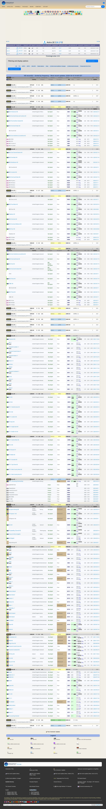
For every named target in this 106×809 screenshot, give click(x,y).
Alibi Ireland (12, 616)
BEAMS (31, 6)
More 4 (10, 388)
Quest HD (11, 685)
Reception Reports (34, 781)
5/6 (69, 85)
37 (39, 725)
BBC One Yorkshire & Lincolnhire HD (17, 135)
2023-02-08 (95, 209)
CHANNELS (17, 6)
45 (39, 107)
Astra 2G (21, 51)
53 (39, 319)
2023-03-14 (96, 121)
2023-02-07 (95, 204)
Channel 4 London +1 (14, 347)
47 (39, 190)
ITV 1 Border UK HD (13, 431)
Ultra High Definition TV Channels (62, 786)
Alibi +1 (10, 605)
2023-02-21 (96, 111)
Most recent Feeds (35, 793)
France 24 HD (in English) (14, 534)
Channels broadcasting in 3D (85, 786)
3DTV (28, 66)
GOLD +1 (11, 577)
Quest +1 (11, 712)
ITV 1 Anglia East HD (13, 426)
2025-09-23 (96, 690)
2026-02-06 (96, 705)
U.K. (42, 85)
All (16, 66)
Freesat (49, 264)
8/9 (69, 504)
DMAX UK (11, 677)
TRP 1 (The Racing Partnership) (16, 481)
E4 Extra (11, 364)
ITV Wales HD (12, 454)
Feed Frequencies (35, 792)
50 (39, 248)
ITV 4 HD (11, 412)
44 (39, 101)
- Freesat (82, 783)
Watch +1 (11, 586)
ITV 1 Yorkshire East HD (14, 407)
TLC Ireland (11, 702)
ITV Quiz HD (11, 421)
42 (39, 90)
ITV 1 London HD (13, 417)
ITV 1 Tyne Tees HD (13, 464)
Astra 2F (20, 53)
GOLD (10, 553)
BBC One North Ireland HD (15, 269)
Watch (10, 567)
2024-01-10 (96, 139)
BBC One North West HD (14, 126)
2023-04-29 (95, 643)
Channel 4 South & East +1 (15, 351)
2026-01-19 (96, 694)
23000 (67, 107)
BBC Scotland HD (13, 172)
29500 (67, 504)
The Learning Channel (14, 716)
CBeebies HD (12, 214)
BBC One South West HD (14, 177)
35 (39, 669)
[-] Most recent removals (73, 66)
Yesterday (11, 557)
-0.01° (60, 48)
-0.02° (60, 53)
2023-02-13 (95, 157)
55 (39, 330)
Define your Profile (34, 769)
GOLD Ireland (12, 613)
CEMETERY (38, 6)
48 (39, 196)
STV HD (10, 397)
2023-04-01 (95, 488)
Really (10, 672)
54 (39, 324)
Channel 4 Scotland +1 (14, 371)
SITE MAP (45, 6)
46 (39, 149)
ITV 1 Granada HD (13, 459)
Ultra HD (33, 66)
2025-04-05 (95, 484)
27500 (67, 393)
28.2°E (59, 42)
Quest (10, 680)
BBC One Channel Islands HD (15, 152)
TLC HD (10, 694)
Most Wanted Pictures (34, 786)
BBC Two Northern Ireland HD (16, 121)
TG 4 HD (11, 658)
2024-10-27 (96, 344)
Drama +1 (11, 598)
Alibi (10, 570)
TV (19, 66)
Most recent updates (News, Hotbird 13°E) (64, 773)
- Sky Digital (89, 781)
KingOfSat (98, 804)
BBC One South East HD (14, 259)
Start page (12, 764)
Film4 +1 (11, 379)
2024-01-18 (95, 237)
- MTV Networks (95, 781)
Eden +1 (11, 581)
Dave (10, 561)
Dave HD (11, 624)
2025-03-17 (96, 254)
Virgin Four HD (12, 643)
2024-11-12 (96, 348)
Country (34, 79)
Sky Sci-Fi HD (12, 661)
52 (39, 313)
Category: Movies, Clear (12, 794)
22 (39, 546)
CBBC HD (11, 283)
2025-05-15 (96, 624)
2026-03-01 (95, 397)
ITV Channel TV (12, 449)
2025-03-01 (96, 550)
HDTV (23, 66)
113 (39, 436)
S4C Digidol (11, 538)
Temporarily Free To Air (85, 66)
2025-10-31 (95, 481)
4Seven (10, 367)
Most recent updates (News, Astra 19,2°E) (88, 773)
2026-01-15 (96, 709)
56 (39, 335)
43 (39, 96)
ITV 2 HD (11, 445)
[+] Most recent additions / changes (57, 66)
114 (39, 393)
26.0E (98, 41)
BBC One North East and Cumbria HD (17, 116)
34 (39, 634)
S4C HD (10, 525)
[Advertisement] (53, 27)
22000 (67, 85)
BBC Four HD (12, 229)
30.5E (8, 41)
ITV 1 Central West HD (14, 440)
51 (39, 308)
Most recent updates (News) (12, 773)
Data (47, 66)
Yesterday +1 (12, 608)
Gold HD (11, 665)
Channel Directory (58, 781)
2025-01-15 (96, 685)
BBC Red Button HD (13, 162)
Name (10, 79)
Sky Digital (50, 111)
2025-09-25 (96, 702)
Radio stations (41, 66)
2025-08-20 (95, 661)
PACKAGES (25, 6)
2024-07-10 (96, 672)
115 (39, 479)
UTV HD (10, 402)
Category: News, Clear (12, 793)
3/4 (69, 107)
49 (39, 243)
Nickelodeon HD (12, 637)
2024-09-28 (96, 680)
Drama (10, 573)
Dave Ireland (12, 595)
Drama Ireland (12, 591)
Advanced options (92, 60)
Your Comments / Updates (54, 731)
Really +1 (11, 709)
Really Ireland (12, 705)
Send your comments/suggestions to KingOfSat (88, 769)
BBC (49, 262)
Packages (80, 781)
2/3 (69, 308)
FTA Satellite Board (35, 794)
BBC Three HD (12, 278)
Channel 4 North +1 (13, 355)
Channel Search (82, 778)
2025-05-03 (95, 440)
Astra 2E (20, 48)
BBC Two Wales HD (13, 204)
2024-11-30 (96, 339)
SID (69, 79)
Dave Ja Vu (11, 602)
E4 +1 (10, 342)
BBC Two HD (12, 264)
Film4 (10, 383)
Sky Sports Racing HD (14, 509)
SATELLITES (10, 6)
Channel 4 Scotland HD (14, 649)
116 (39, 504)
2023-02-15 (95, 167)
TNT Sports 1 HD (13, 513)
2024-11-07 (95, 640)
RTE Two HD (12, 654)
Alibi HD (11, 629)
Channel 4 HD (12, 339)
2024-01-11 (95, 180)
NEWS (3, 6)
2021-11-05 (95, 637)
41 (39, 85)
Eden (10, 548)
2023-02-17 (95, 152)
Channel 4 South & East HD (15, 646)
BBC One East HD (13, 219)
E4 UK (10, 376)
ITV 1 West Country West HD (15, 469)
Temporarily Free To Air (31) (61, 778)
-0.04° (60, 51)
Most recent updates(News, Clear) (35, 774)
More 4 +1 (11, 361)
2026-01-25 (96, 716)
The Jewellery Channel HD (15, 530)
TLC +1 (10, 698)
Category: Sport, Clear (12, 792)
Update (95, 79)
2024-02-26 (95, 658)
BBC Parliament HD (13, 111)
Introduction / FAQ (9, 769)
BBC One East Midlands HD (15, 224)
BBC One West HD (13, 157)
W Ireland (11, 620)
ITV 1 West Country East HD (15, 474)
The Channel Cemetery (10, 786)
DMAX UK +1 (12, 675)
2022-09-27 (95, 646)
